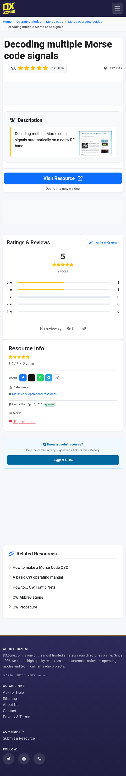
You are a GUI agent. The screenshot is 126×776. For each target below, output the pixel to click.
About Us (10, 704)
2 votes (28, 364)
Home (7, 21)
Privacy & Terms (16, 717)
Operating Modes (28, 21)
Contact (9, 711)
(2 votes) (57, 68)
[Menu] (117, 8)
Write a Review (103, 242)
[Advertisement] (63, 94)
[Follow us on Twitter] (8, 759)
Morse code (54, 21)
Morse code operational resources (34, 394)
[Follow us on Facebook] (24, 759)
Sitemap (10, 698)
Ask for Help (13, 692)
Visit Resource (63, 178)
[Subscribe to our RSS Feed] (39, 759)
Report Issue (22, 421)
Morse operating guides (85, 21)
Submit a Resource (19, 738)
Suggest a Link (63, 460)
